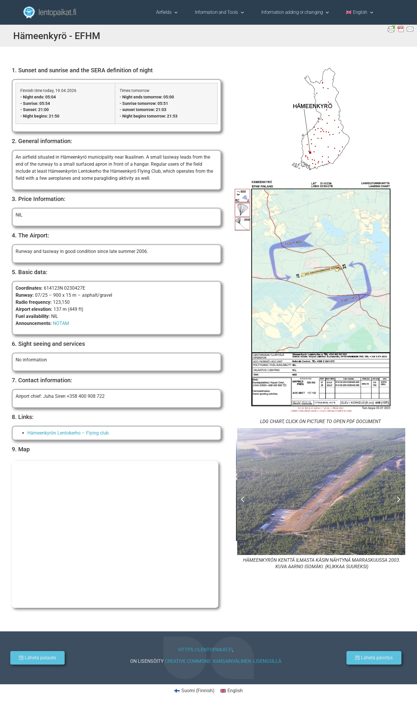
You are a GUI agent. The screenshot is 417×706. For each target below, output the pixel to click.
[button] (242, 499)
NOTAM (61, 323)
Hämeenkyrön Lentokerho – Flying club (68, 433)
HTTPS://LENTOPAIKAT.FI (205, 650)
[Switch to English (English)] (231, 691)
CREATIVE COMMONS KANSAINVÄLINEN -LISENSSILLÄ (223, 661)
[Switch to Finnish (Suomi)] (194, 691)
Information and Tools (219, 12)
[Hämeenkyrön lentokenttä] (115, 534)
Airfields (166, 12)
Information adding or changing (295, 12)
